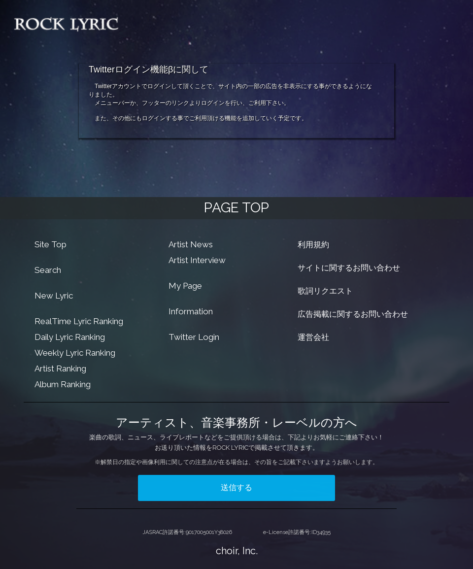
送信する (236, 487)
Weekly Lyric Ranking (74, 353)
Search (47, 270)
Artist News (191, 244)
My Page (185, 286)
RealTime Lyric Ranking (78, 321)
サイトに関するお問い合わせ (349, 267)
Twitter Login (194, 337)
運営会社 (313, 337)
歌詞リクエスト (325, 291)
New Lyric (53, 296)
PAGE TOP (236, 208)
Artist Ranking (60, 368)
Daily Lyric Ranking (69, 337)
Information (191, 311)
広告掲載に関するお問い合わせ (353, 314)
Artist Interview (197, 260)
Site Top (50, 244)
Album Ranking (62, 384)
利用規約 (313, 244)
